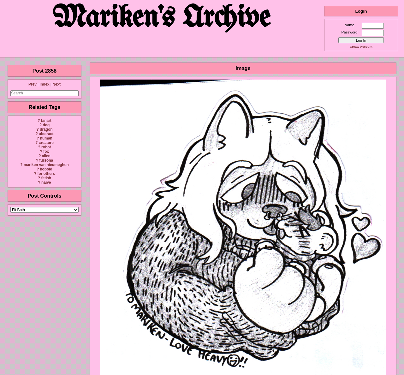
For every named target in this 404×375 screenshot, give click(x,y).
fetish (46, 178)
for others (46, 173)
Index (44, 84)
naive (46, 182)
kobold (46, 169)
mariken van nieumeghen (46, 165)
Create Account (361, 46)
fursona (46, 160)
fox (46, 151)
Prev (32, 84)
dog (46, 125)
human (46, 138)
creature (46, 142)
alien (46, 156)
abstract (46, 134)
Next (56, 84)
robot (46, 147)
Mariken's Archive (162, 18)
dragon (46, 129)
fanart (46, 120)
